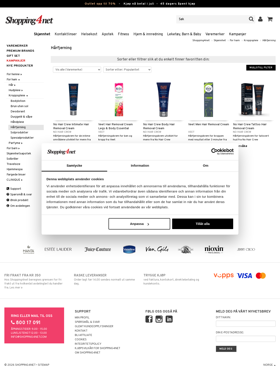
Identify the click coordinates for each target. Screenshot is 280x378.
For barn (13, 148)
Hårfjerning (269, 40)
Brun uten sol (19, 106)
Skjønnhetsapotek (19, 153)
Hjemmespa (15, 169)
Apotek (108, 34)
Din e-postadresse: (230, 332)
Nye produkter (20, 66)
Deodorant (17, 111)
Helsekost (89, 34)
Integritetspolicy (88, 344)
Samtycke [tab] (74, 165)
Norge (269, 365)
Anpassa (139, 224)
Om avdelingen (18, 206)
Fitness (123, 34)
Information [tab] (140, 165)
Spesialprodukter (22, 138)
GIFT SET (13, 56)
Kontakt (81, 331)
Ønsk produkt (17, 200)
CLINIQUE (15, 180)
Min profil (82, 318)
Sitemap (43, 365)
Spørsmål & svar (19, 194)
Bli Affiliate (83, 335)
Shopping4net (201, 40)
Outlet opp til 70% (100, 4)
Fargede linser (16, 175)
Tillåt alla (203, 224)
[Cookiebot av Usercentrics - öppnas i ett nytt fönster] (214, 151)
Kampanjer (237, 34)
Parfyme (16, 143)
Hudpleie (16, 90)
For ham (235, 40)
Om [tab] (205, 165)
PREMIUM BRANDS (20, 51)
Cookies (81, 339)
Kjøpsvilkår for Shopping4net (97, 348)
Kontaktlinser (66, 34)
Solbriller (12, 159)
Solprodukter (19, 132)
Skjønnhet (42, 34)
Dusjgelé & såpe (21, 117)
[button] (270, 19)
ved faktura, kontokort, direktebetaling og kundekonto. (175, 279)
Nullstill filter (261, 67)
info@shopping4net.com (29, 337)
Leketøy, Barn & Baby (184, 34)
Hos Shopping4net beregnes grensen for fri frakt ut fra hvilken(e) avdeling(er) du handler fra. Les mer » (35, 281)
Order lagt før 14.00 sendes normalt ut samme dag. (105, 279)
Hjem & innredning (148, 34)
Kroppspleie (251, 40)
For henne (15, 74)
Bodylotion (17, 101)
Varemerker (215, 34)
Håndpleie (17, 122)
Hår (12, 85)
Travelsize (13, 164)
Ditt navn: (223, 317)
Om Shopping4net (87, 353)
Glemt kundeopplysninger (94, 326)
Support (14, 189)
